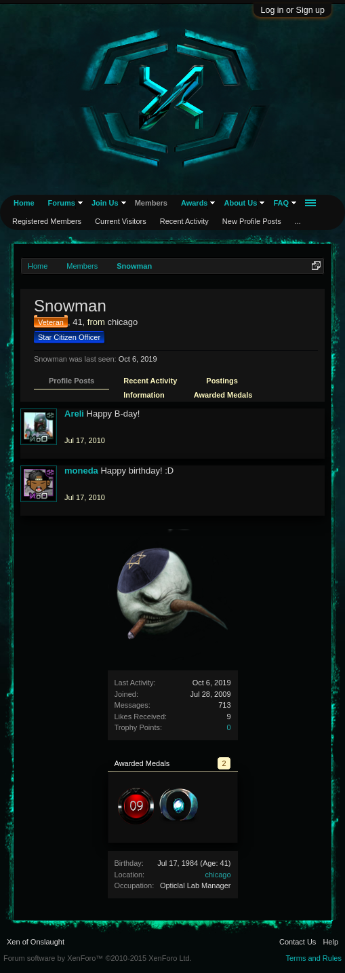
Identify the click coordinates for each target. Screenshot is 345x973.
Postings (221, 381)
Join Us (105, 203)
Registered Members (46, 221)
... (298, 221)
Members (151, 203)
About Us (240, 203)
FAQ (281, 203)
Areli (74, 413)
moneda (81, 470)
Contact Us (297, 942)
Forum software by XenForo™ (97, 958)
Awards (194, 203)
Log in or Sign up (292, 10)
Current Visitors (120, 221)
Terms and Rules (313, 958)
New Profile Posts (251, 221)
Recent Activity (150, 381)
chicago (218, 875)
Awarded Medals (223, 395)
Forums (61, 203)
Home (24, 203)
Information (144, 395)
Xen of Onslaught (35, 942)
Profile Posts (71, 381)
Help (330, 942)
